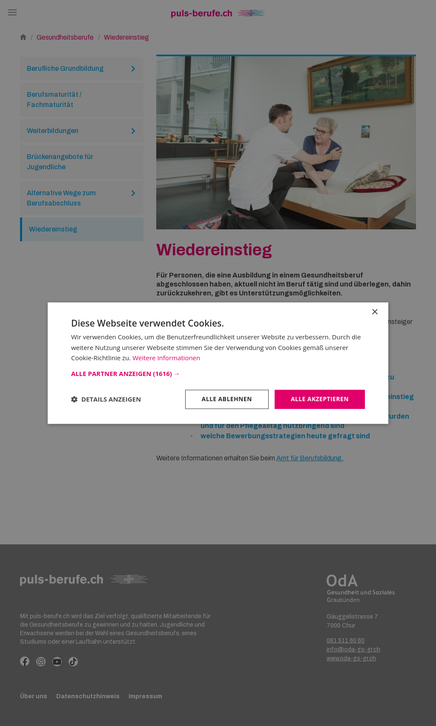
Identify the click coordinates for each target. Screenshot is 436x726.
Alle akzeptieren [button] (320, 399)
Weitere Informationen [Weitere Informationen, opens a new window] (166, 358)
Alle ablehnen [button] (227, 399)
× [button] (374, 312)
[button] (218, 373)
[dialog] (218, 363)
